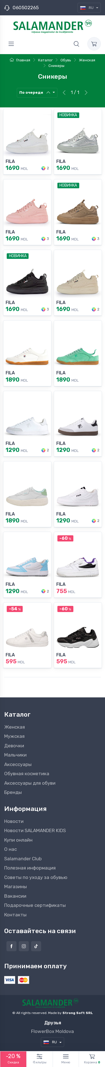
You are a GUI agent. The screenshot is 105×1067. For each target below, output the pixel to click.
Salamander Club (23, 858)
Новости (14, 821)
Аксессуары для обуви (29, 783)
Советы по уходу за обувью (35, 877)
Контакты (15, 914)
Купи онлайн (18, 840)
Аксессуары (18, 764)
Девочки (14, 745)
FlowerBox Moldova (52, 1031)
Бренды (13, 792)
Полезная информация (30, 868)
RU (87, 8)
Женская (14, 727)
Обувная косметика (26, 773)
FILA (10, 161)
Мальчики (15, 755)
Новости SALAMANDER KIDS (35, 830)
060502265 (26, 7)
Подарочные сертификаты (35, 905)
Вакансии (15, 896)
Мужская (14, 736)
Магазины (15, 886)
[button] (76, 43)
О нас (10, 849)
